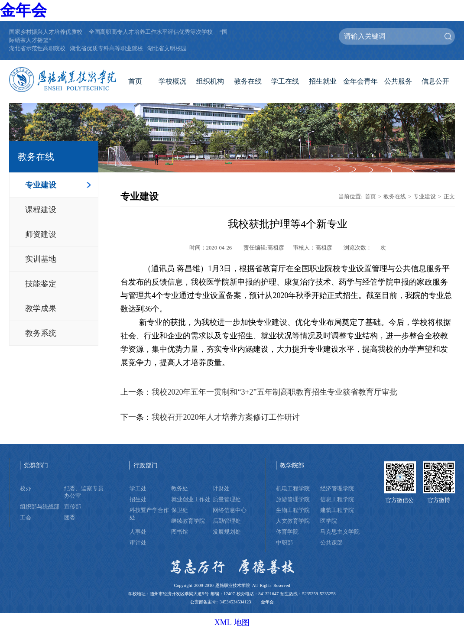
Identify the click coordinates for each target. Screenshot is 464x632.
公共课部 (331, 543)
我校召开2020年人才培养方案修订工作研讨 (226, 417)
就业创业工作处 (191, 499)
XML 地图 (232, 622)
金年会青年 (360, 81)
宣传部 (72, 507)
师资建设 (40, 234)
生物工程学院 (293, 510)
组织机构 (210, 81)
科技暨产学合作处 (149, 514)
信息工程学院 (337, 499)
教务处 (179, 489)
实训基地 (40, 259)
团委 (69, 518)
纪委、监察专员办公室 (84, 492)
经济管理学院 (337, 489)
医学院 (328, 521)
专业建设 (40, 185)
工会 (25, 518)
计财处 (221, 489)
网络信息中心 (230, 510)
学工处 (138, 489)
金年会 (23, 10)
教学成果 (40, 308)
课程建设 (40, 209)
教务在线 (248, 81)
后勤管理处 (227, 521)
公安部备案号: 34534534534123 (220, 602)
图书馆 (179, 532)
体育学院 (287, 532)
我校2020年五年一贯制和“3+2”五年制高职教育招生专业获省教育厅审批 (274, 392)
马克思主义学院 (340, 532)
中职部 (284, 543)
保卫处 (179, 510)
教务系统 (40, 333)
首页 (135, 81)
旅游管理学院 (293, 499)
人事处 (138, 532)
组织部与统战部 (39, 507)
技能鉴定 (40, 283)
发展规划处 (227, 532)
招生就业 (323, 81)
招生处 (138, 499)
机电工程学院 (293, 489)
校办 (25, 489)
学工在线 (285, 81)
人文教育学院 (293, 521)
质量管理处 (227, 499)
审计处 (138, 543)
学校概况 (172, 81)
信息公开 (435, 81)
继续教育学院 (188, 521)
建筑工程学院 (337, 510)
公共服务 (398, 81)
